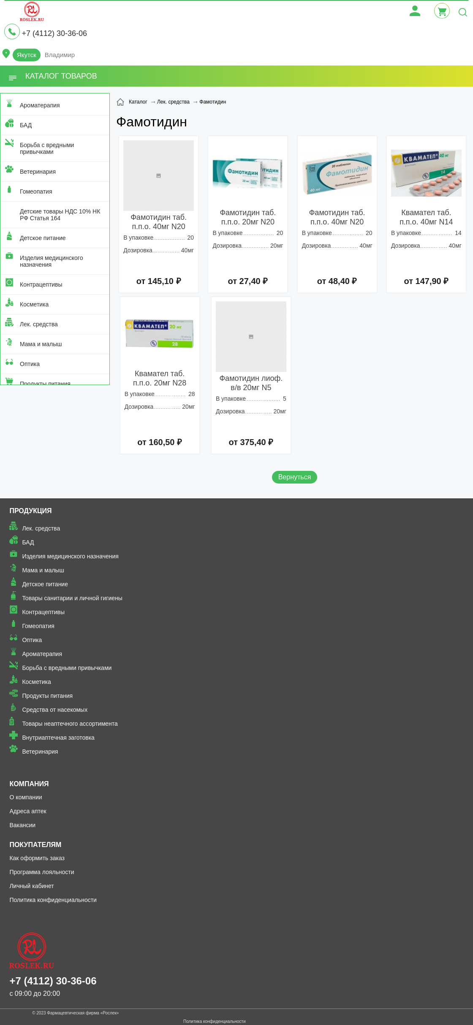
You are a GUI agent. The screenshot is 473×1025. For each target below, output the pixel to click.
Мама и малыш (41, 344)
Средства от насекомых (54, 709)
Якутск (26, 54)
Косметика (34, 304)
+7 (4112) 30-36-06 (54, 33)
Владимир (60, 54)
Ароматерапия (40, 105)
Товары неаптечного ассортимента (69, 723)
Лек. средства (39, 324)
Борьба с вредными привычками (47, 148)
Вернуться (294, 477)
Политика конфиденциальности (53, 900)
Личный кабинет (31, 886)
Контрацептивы (41, 284)
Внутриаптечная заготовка (58, 737)
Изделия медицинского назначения (51, 261)
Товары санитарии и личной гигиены (72, 598)
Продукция (30, 510)
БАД (26, 125)
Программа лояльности (41, 872)
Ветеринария (38, 171)
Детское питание (43, 238)
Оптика (30, 364)
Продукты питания (45, 383)
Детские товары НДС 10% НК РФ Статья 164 (60, 214)
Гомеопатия (36, 191)
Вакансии (22, 825)
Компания (29, 783)
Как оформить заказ (37, 858)
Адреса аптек (27, 811)
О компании (25, 797)
